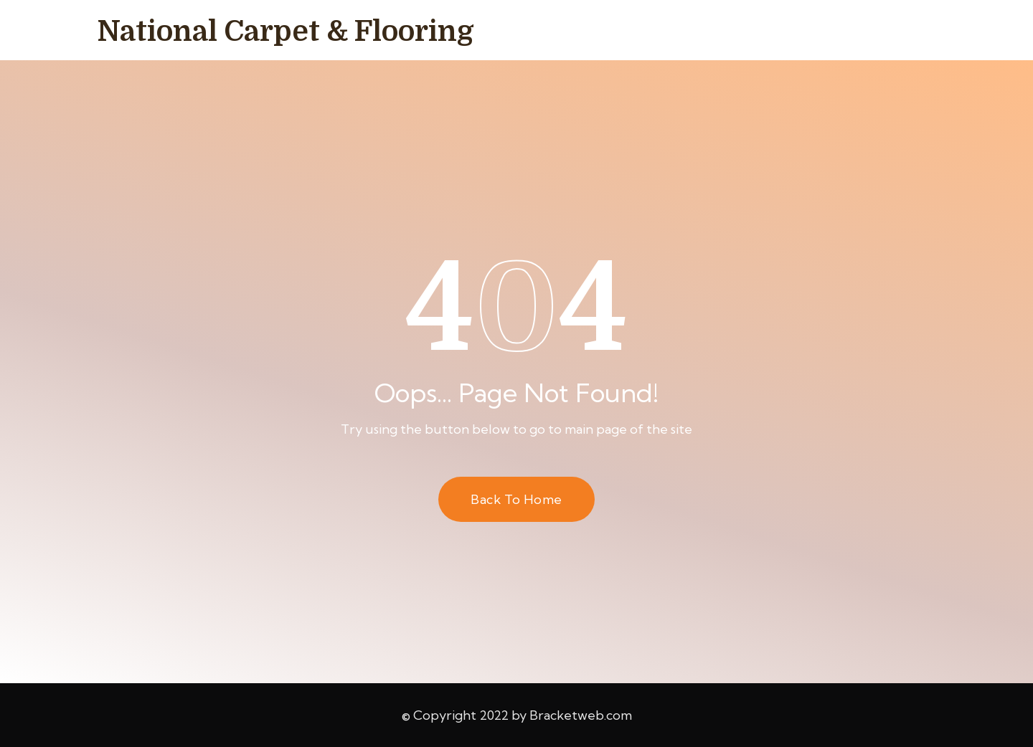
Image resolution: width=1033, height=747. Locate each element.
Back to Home (516, 499)
